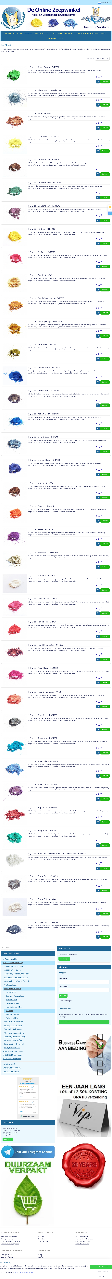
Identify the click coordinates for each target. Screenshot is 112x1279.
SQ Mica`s (9, 1011)
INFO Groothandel (82, 1236)
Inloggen (63, 996)
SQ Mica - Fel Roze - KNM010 (41, 252)
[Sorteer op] (102, 59)
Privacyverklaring (7, 1239)
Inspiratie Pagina (7, 1257)
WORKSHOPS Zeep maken (12, 1059)
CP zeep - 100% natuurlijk (13, 1026)
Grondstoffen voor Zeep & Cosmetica (17, 981)
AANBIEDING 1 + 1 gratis (12, 970)
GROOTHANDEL (18, 33)
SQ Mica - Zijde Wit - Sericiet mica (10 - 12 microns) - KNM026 (57, 854)
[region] (41, 1271)
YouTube (41, 1257)
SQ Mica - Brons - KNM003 (40, 113)
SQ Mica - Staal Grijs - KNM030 (42, 715)
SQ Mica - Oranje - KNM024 (41, 506)
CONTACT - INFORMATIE (11, 1072)
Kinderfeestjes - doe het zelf (14, 1044)
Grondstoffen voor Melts (12, 989)
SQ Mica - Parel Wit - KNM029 (42, 575)
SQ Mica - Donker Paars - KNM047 (44, 206)
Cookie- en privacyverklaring (31, 1274)
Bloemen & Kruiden (12, 1014)
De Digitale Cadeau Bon (12, 1048)
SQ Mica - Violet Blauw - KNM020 (43, 761)
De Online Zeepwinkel (10, 959)
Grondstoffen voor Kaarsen (13, 1022)
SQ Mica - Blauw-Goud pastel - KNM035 (46, 90)
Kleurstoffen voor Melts (14, 1007)
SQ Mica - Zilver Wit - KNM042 (42, 899)
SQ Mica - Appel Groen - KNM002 (43, 67)
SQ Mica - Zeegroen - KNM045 (42, 830)
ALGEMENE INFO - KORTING (12, 1068)
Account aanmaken (66, 1022)
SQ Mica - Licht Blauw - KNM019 (43, 437)
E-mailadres (63, 979)
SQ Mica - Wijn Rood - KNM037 (42, 807)
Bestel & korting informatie (10, 1241)
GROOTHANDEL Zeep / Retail (13, 1051)
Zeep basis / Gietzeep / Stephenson (17, 974)
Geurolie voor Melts (12, 1003)
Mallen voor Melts (12, 1018)
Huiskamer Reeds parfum (13, 1040)
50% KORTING (39, 33)
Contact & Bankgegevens (10, 1244)
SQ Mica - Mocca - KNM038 (40, 483)
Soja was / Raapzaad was (15, 996)
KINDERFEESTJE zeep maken (12, 1055)
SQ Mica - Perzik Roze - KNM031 (43, 599)
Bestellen (105, 82)
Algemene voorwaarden (9, 1236)
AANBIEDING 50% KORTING (13, 966)
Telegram (41, 1255)
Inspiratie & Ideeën (9, 1064)
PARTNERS (103, 33)
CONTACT (61, 38)
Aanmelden (7, 1139)
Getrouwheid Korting (82, 1241)
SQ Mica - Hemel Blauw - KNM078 (44, 367)
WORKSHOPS (94, 33)
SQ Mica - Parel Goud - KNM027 (43, 552)
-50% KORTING (11, 992)
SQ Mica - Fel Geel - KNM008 (41, 229)
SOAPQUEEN (52, 38)
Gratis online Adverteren (84, 1239)
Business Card (43, 1241)
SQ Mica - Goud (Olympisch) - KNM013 (46, 298)
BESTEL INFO (29, 33)
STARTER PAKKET (69, 33)
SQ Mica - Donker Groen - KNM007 (44, 183)
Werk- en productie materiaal (14, 1033)
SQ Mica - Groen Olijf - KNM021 (43, 344)
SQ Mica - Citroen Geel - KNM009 (43, 136)
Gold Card (41, 1239)
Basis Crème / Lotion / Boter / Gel (16, 978)
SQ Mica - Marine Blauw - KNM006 (44, 460)
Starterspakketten (10, 985)
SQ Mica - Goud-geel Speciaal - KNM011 (46, 321)
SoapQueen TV (6, 1255)
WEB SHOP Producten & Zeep (13, 963)
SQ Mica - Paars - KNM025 (40, 529)
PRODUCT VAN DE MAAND (54, 33)
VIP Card (41, 1236)
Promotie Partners (82, 1244)
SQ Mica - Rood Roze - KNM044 (42, 622)
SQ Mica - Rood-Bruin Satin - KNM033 (45, 645)
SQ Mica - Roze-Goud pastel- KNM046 (46, 692)
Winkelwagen (64, 959)
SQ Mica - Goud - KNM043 (40, 275)
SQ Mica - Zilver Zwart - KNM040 (43, 922)
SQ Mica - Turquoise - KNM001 (42, 738)
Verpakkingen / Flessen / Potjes (15, 1037)
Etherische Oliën (11, 1000)
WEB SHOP (8, 33)
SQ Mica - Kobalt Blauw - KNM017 (44, 414)
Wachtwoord (63, 987)
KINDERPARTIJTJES (82, 33)
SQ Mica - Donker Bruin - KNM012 (44, 159)
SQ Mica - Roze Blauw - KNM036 (43, 668)
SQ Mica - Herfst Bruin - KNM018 (43, 391)
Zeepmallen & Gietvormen (13, 1029)
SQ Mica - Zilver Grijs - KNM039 (43, 876)
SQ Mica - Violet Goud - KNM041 (43, 784)
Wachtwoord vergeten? (66, 1001)
